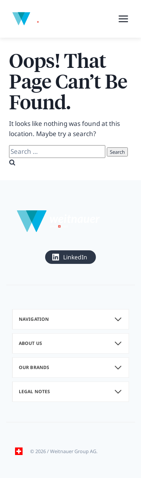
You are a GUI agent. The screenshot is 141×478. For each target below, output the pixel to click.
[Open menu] (123, 18)
